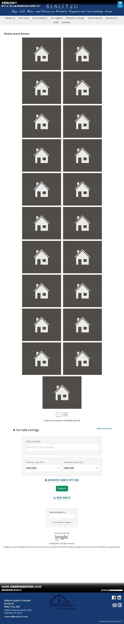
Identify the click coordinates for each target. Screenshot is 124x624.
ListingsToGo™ (116, 621)
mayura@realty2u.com (16, 616)
